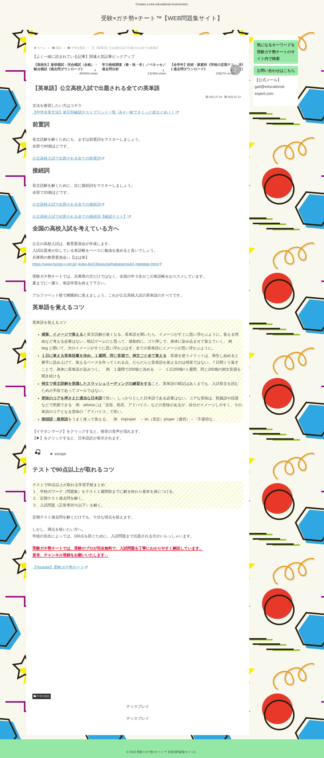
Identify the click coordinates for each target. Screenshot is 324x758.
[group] (66, 70)
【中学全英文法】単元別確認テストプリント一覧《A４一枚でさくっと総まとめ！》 (105, 112)
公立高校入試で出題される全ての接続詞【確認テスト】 (81, 217)
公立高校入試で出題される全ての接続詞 (68, 204)
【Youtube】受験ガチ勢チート (60, 567)
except (60, 454)
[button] (235, 70)
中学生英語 (42, 696)
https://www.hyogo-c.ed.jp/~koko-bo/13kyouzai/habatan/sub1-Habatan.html (97, 264)
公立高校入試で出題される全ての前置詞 (68, 158)
